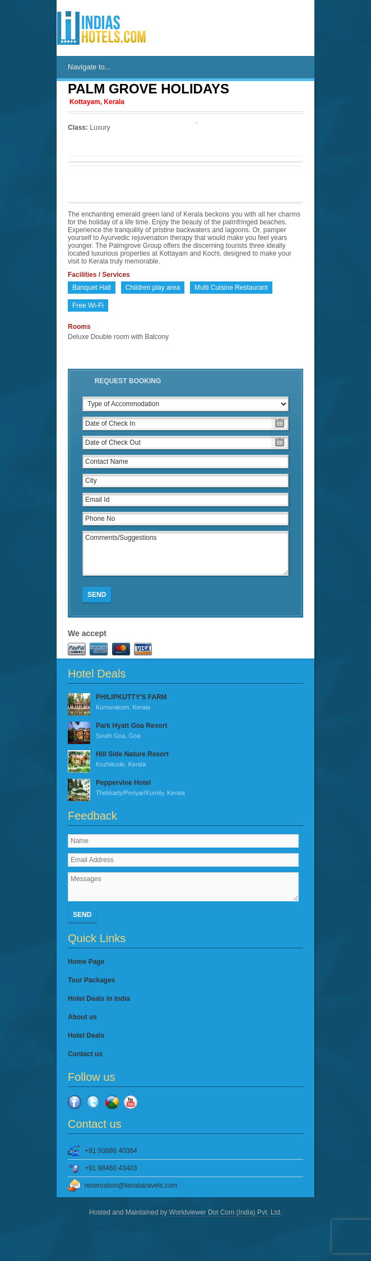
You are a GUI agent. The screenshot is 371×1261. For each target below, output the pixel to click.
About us (82, 1017)
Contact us (85, 1054)
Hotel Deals (86, 1035)
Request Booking (128, 381)
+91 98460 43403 (111, 1168)
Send (96, 595)
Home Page (86, 962)
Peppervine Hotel (185, 788)
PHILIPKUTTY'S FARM (185, 702)
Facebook (74, 1102)
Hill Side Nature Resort (185, 759)
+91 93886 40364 (111, 1151)
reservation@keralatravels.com (131, 1185)
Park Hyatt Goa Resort (185, 731)
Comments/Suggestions (185, 553)
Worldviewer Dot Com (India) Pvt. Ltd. (224, 1212)
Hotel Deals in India (99, 999)
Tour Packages (91, 980)
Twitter (93, 1102)
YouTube (130, 1102)
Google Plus (112, 1102)
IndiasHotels (101, 28)
